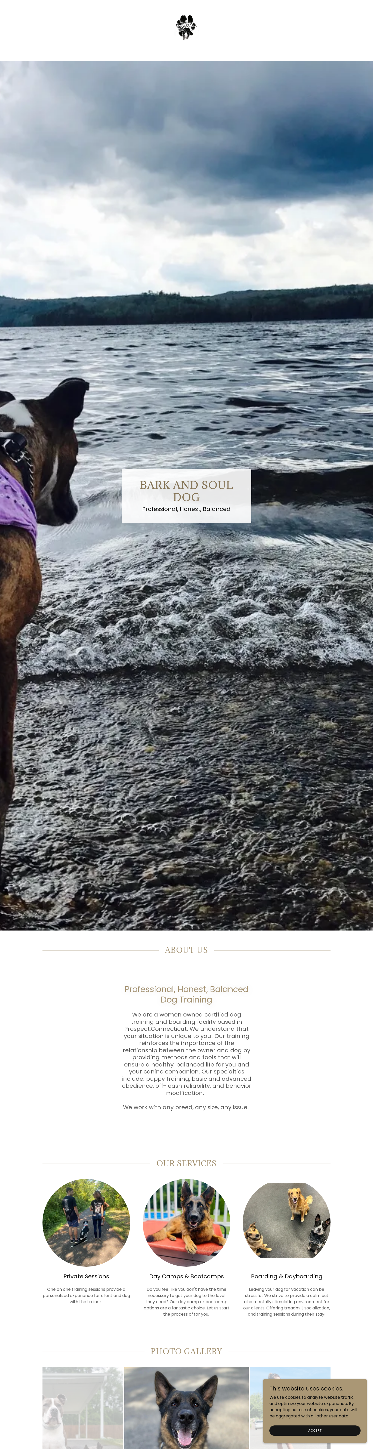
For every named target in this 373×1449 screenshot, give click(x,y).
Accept (315, 1430)
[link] (186, 27)
